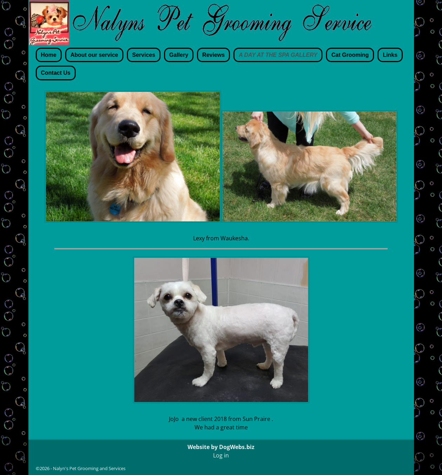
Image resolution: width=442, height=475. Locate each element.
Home (48, 55)
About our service (94, 55)
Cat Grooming (350, 55)
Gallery (178, 55)
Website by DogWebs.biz (221, 447)
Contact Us (55, 73)
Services (143, 55)
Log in (221, 455)
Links (390, 55)
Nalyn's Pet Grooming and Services (89, 468)
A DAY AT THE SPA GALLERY (278, 55)
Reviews (213, 55)
